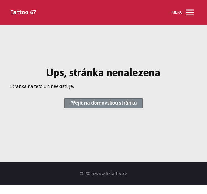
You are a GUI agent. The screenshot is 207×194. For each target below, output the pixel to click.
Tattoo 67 (23, 12)
